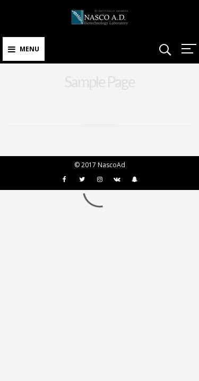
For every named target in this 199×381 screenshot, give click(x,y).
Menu (23, 48)
